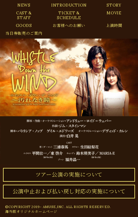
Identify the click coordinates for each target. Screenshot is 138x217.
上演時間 (114, 25)
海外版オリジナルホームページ (31, 211)
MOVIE (114, 13)
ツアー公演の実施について (69, 174)
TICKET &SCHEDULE (69, 15)
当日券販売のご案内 (23, 33)
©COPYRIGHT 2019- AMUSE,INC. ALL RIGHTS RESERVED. (58, 206)
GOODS (24, 25)
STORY (114, 5)
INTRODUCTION (69, 5)
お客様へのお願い (69, 25)
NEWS (24, 5)
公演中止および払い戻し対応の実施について (69, 191)
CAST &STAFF (24, 15)
